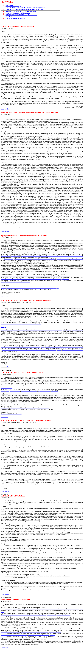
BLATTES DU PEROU (18, 13)
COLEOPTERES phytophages (15, 18)
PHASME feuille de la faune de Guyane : (25, 8)
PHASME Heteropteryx (13, 6)
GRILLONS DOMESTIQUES (21, 11)
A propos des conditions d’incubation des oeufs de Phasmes (24, 9)
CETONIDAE (10, 16)
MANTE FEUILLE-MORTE (21, 15)
